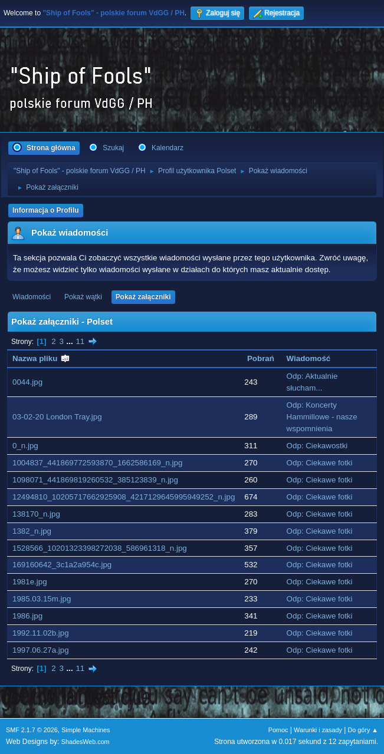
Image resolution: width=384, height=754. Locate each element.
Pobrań (260, 358)
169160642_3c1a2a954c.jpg (61, 564)
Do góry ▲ (363, 729)
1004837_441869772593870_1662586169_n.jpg (97, 462)
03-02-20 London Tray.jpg (57, 416)
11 (80, 341)
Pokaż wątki (83, 297)
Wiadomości (31, 297)
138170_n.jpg (36, 514)
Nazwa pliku (41, 358)
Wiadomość (309, 358)
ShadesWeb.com (85, 741)
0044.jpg (27, 382)
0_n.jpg (25, 445)
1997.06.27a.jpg (40, 650)
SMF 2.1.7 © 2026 (32, 729)
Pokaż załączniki (143, 297)
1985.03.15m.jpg (41, 598)
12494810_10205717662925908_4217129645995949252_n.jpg (123, 496)
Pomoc (278, 729)
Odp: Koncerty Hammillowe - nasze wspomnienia (322, 417)
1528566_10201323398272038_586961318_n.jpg (99, 548)
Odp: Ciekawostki (317, 445)
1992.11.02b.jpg (40, 633)
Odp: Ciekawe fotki (320, 462)
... (71, 341)
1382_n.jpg (31, 531)
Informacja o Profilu (45, 210)
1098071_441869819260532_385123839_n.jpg (95, 479)
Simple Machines (85, 729)
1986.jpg (27, 615)
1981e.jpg (29, 581)
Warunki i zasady (318, 729)
